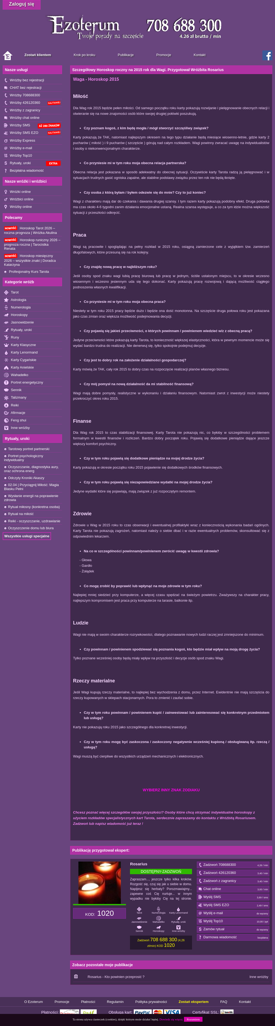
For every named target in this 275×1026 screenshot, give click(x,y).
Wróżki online (17, 192)
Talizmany (15, 397)
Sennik (12, 390)
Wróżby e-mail (18, 148)
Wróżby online (18, 207)
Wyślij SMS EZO (233, 905)
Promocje (62, 1002)
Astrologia (15, 300)
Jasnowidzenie (19, 322)
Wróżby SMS (32, 125)
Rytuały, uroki (32, 163)
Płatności (88, 1002)
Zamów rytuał (233, 929)
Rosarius (138, 864)
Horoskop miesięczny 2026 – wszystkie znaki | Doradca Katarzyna (30, 259)
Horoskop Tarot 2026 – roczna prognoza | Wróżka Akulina (30, 230)
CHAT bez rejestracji (23, 88)
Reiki (11, 405)
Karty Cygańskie (20, 360)
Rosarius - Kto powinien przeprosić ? (116, 977)
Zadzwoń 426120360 (233, 873)
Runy (11, 337)
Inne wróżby (17, 428)
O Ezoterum (33, 1002)
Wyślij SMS (233, 897)
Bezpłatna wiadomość (24, 170)
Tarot (11, 292)
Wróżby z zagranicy (22, 110)
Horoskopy (16, 315)
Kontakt (245, 1002)
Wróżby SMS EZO (32, 132)
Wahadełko (16, 375)
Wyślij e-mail (233, 913)
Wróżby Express (19, 140)
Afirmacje (14, 413)
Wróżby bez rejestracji (24, 80)
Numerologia (17, 307)
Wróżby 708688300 (22, 95)
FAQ (223, 1002)
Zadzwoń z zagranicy (233, 881)
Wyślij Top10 (233, 921)
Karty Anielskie (19, 367)
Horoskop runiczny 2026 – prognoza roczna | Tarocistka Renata (32, 244)
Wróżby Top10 (18, 155)
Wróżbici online (19, 199)
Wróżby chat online (21, 118)
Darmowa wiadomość (233, 937)
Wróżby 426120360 (32, 103)
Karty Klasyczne (20, 345)
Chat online (233, 889)
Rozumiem (193, 1019)
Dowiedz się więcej (171, 1019)
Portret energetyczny (23, 382)
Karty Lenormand (21, 352)
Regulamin (115, 1002)
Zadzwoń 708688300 (233, 865)
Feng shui (15, 420)
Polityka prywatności (151, 1002)
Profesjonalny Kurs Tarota (26, 272)
